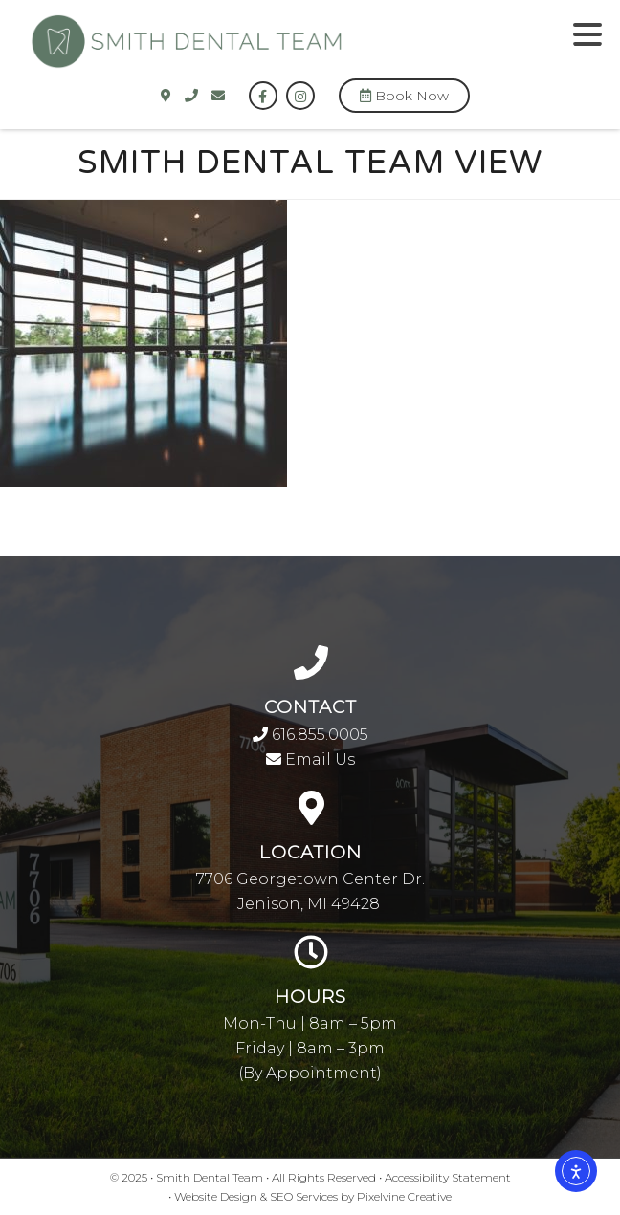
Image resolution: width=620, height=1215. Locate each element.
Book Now (404, 95)
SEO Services (304, 1196)
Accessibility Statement (448, 1177)
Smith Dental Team (270, 51)
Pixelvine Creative (404, 1196)
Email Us (310, 759)
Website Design (215, 1196)
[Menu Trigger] (587, 33)
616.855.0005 (310, 735)
